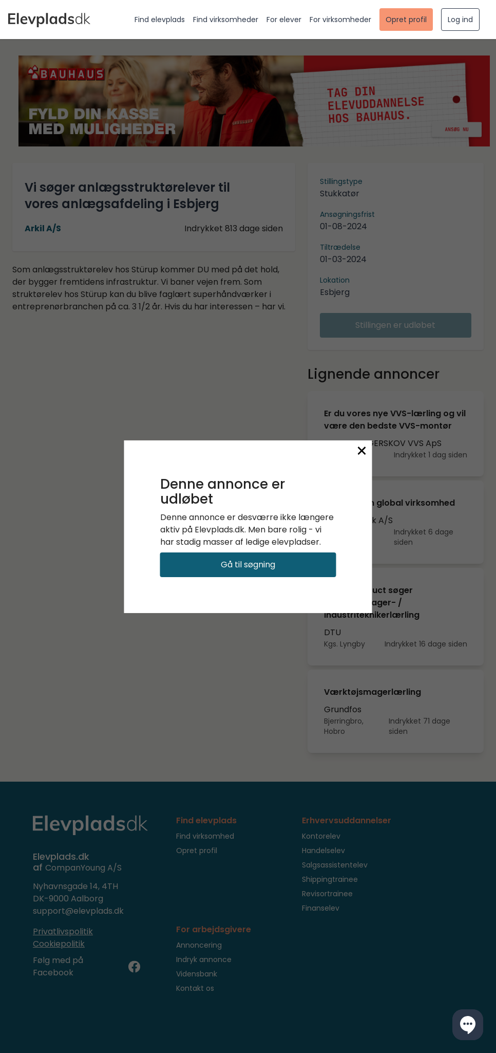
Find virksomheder (225, 19)
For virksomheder (340, 19)
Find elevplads (160, 19)
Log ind (460, 19)
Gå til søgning (248, 564)
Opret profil (406, 19)
